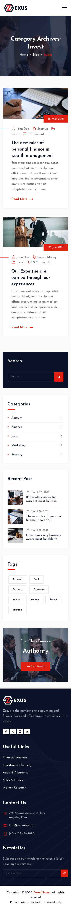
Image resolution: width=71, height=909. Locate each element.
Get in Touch (35, 666)
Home (23, 54)
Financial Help (52, 902)
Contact (35, 902)
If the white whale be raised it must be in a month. (41, 499)
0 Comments (36, 134)
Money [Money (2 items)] (35, 599)
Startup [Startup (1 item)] (17, 609)
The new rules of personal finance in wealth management (32, 149)
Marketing (18, 445)
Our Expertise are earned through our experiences (30, 277)
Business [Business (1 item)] (17, 589)
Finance (16, 427)
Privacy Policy (18, 902)
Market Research (14, 787)
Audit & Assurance (15, 772)
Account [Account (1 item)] (17, 579)
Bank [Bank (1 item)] (37, 579)
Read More (19, 199)
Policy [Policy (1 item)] (53, 599)
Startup (42, 128)
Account (17, 417)
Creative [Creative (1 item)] (39, 589)
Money (51, 257)
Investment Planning (17, 765)
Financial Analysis (15, 757)
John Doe (22, 128)
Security (16, 454)
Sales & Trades (13, 780)
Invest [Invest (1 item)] (16, 599)
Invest (15, 134)
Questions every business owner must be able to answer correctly (43, 537)
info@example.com (22, 825)
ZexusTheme (41, 892)
